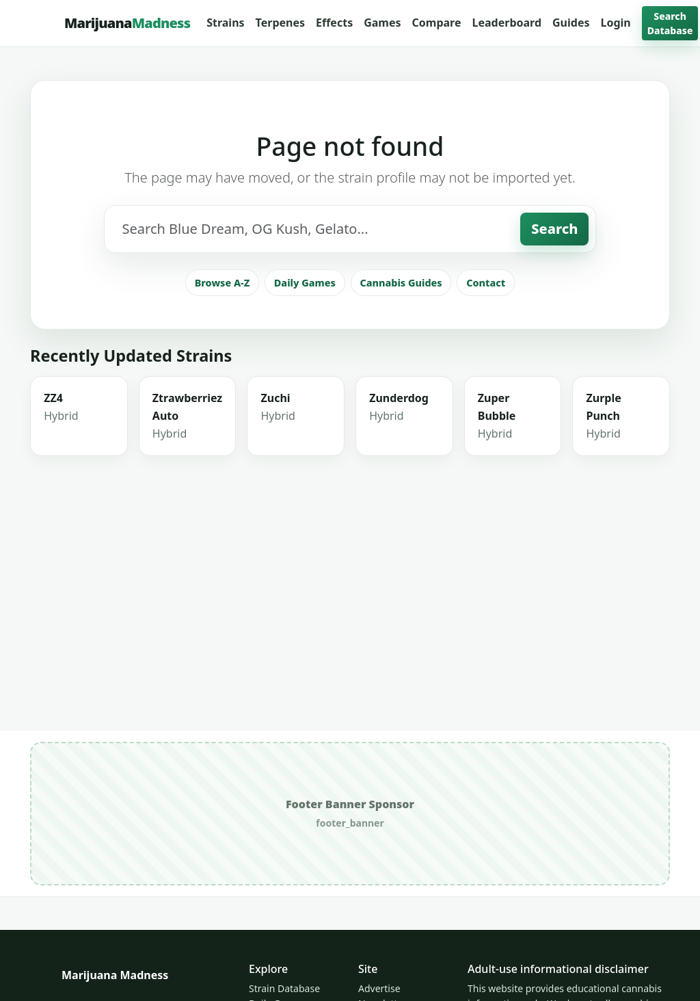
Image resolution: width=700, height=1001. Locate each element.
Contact (485, 344)
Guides (570, 22)
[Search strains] (312, 290)
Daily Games (305, 344)
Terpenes (280, 22)
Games (382, 22)
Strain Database (284, 988)
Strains (225, 22)
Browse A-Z (222, 344)
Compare (436, 22)
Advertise (379, 988)
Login (616, 22)
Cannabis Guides (401, 344)
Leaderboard (506, 22)
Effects (334, 22)
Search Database (670, 23)
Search (554, 290)
